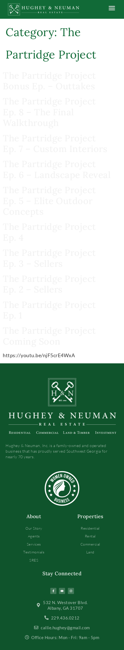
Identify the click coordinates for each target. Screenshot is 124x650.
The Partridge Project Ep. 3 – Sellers (49, 258)
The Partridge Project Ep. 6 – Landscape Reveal (57, 169)
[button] (111, 8)
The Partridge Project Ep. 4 (49, 232)
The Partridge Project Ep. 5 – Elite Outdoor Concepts (49, 200)
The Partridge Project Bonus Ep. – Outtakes (49, 81)
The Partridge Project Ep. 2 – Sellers (49, 284)
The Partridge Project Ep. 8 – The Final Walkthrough (49, 111)
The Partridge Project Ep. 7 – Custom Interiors (55, 143)
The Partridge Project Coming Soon (49, 336)
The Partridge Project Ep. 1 (49, 310)
